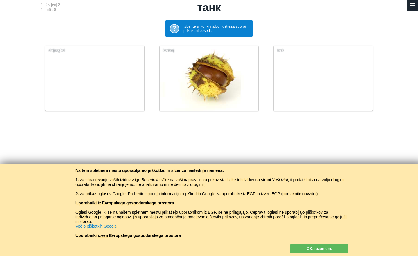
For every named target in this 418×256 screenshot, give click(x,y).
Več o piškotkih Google (96, 226)
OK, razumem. (319, 248)
